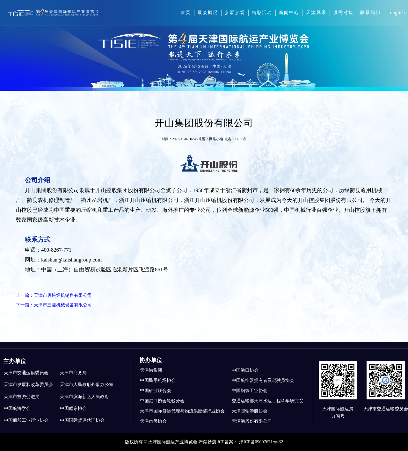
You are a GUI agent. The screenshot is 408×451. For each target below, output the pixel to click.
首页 (186, 12)
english (397, 12)
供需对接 (343, 12)
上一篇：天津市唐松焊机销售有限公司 (54, 295)
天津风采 (316, 12)
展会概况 (208, 12)
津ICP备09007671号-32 (261, 442)
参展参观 (235, 12)
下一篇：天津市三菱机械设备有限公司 (54, 305)
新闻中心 (289, 12)
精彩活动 (262, 12)
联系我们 (370, 12)
